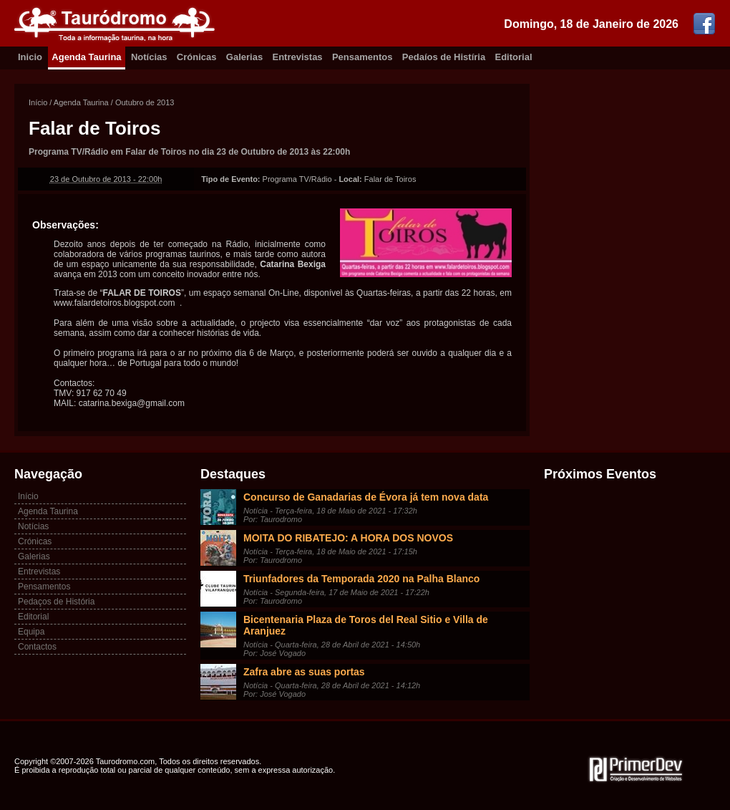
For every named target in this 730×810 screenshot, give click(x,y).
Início (38, 102)
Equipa (31, 632)
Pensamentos (362, 57)
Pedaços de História (56, 602)
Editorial (513, 57)
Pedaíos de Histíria (443, 57)
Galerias (244, 57)
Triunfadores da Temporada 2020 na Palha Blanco (361, 578)
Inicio (30, 57)
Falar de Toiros (94, 128)
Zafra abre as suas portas (304, 672)
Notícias (149, 57)
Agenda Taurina (86, 57)
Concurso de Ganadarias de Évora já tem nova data (365, 497)
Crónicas (197, 57)
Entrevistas (298, 57)
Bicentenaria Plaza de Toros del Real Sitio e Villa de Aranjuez (365, 625)
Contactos (37, 647)
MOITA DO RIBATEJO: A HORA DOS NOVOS (348, 538)
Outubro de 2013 (145, 102)
